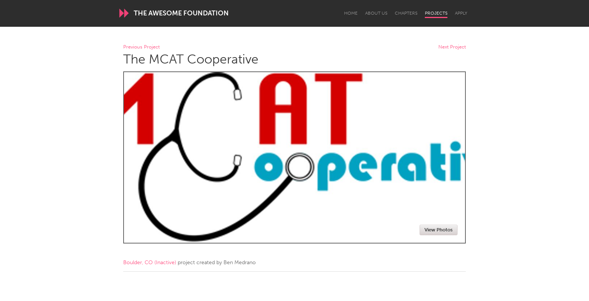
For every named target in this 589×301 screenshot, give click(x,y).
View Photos (438, 230)
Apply (461, 13)
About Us (376, 13)
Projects (436, 13)
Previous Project (141, 47)
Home (351, 13)
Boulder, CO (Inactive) (149, 262)
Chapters (406, 13)
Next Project (452, 47)
